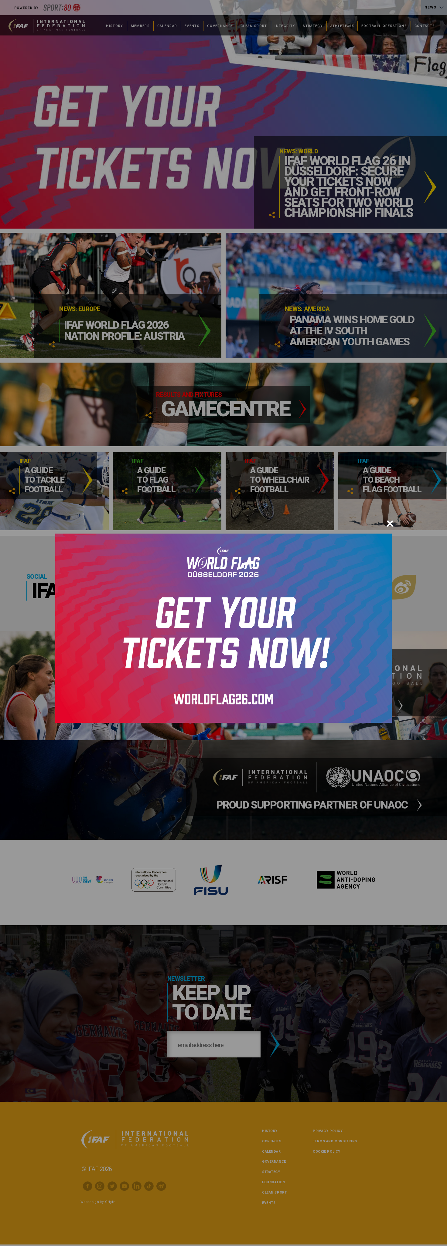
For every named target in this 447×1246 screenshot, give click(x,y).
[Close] (390, 523)
